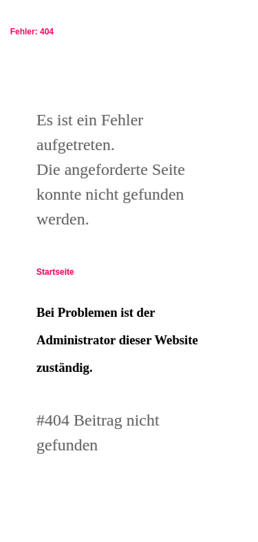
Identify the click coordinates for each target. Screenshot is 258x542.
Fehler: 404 (30, 32)
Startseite (55, 272)
